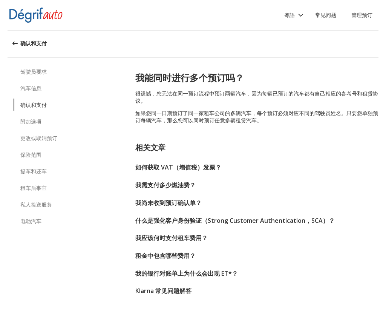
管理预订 (361, 15)
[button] (294, 15)
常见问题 (325, 15)
